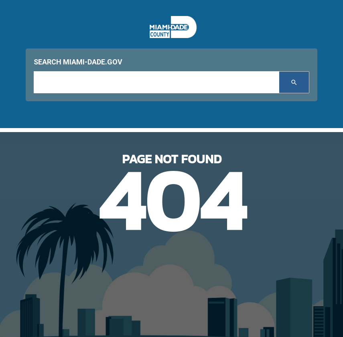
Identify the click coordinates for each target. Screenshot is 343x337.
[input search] (156, 82)
